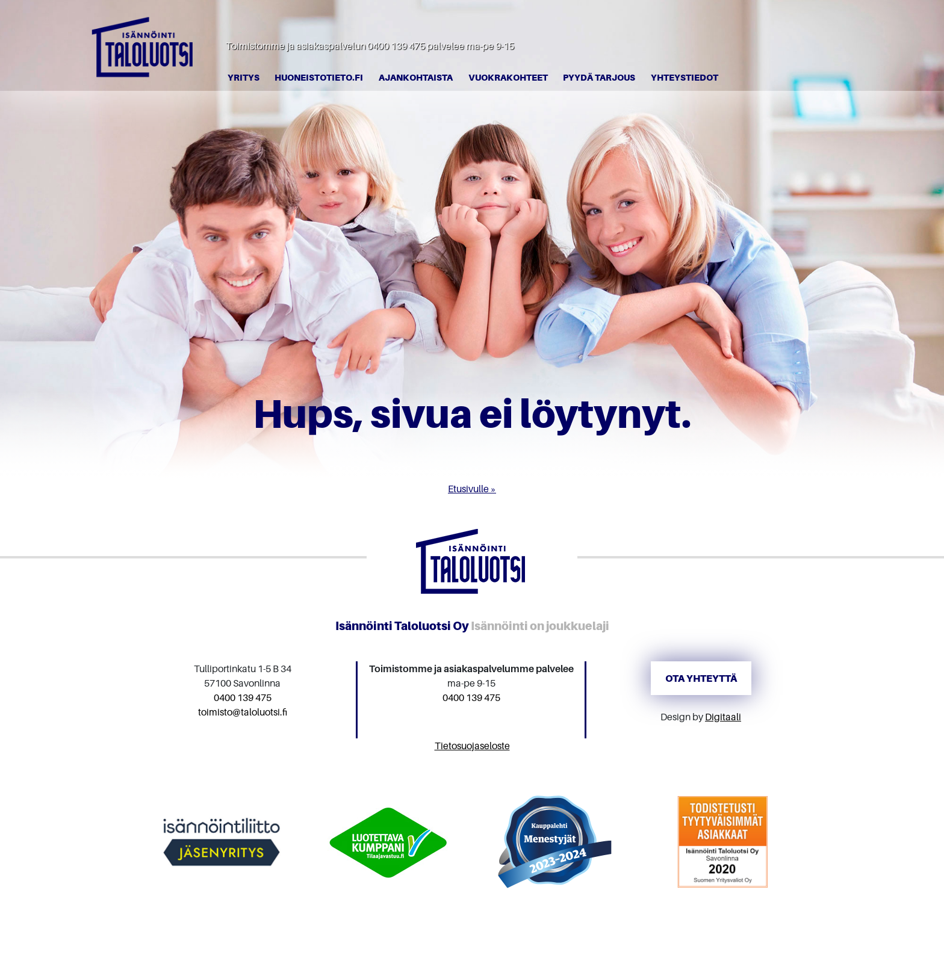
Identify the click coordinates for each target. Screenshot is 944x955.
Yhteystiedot (684, 77)
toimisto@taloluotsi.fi (242, 712)
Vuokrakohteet (508, 77)
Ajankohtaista (416, 77)
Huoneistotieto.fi (319, 77)
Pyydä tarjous (599, 77)
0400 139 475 (396, 46)
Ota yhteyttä (701, 678)
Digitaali (723, 717)
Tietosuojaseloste (472, 746)
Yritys (243, 77)
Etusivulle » (472, 489)
